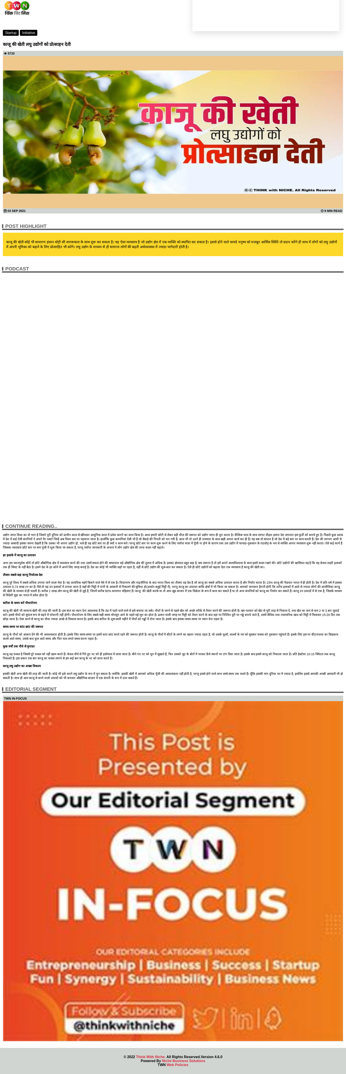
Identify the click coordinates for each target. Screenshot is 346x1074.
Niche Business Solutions (183, 1061)
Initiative (28, 33)
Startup (11, 33)
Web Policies (177, 1065)
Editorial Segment (31, 689)
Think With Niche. (150, 1057)
